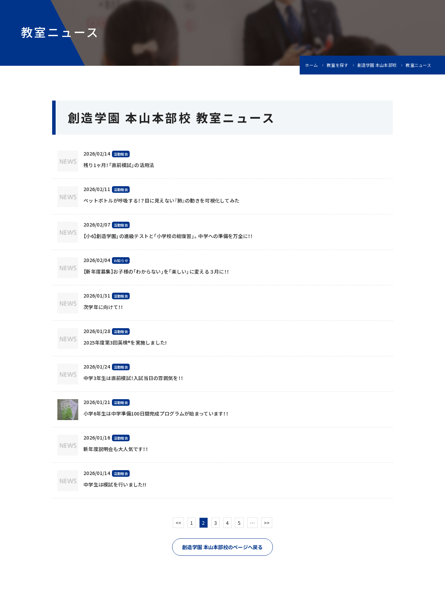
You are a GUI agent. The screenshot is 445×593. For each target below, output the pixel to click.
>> (267, 522)
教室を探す (337, 65)
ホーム (311, 65)
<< (178, 522)
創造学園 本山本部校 (377, 65)
